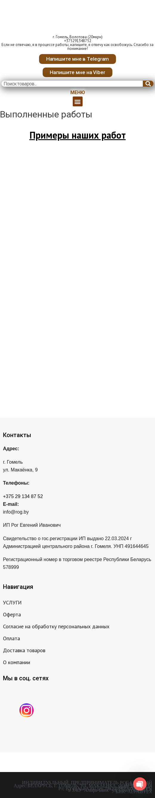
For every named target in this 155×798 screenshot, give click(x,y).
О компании (16, 662)
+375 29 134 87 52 (23, 496)
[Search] (148, 84)
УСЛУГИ (12, 602)
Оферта (12, 614)
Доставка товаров (24, 650)
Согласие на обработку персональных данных (56, 626)
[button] (77, 59)
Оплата (11, 638)
